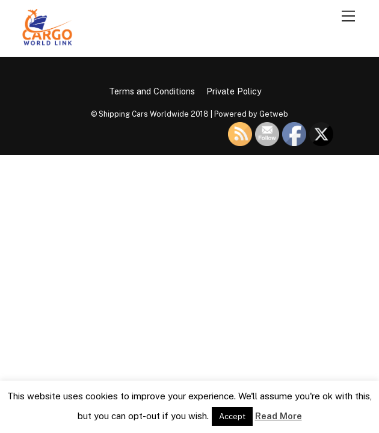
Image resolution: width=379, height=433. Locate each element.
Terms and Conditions (152, 91)
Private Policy (234, 91)
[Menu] (348, 16)
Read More (278, 416)
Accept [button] (232, 416)
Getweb (273, 113)
